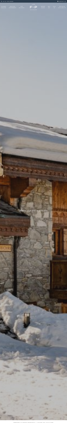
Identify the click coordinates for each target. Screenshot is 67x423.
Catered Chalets (3, 7)
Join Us (54, 7)
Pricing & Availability (62, 7)
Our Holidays (21, 7)
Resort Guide (43, 7)
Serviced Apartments (12, 7)
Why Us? (49, 7)
